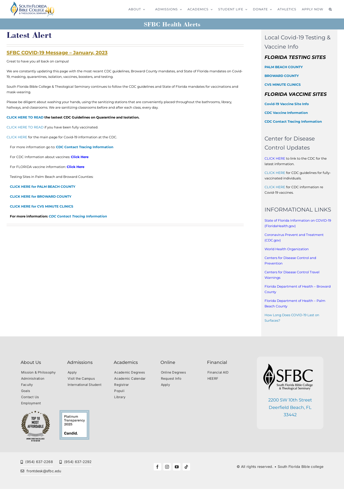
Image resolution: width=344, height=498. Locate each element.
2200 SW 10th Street (290, 400)
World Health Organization (287, 249)
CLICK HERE (17, 137)
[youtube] (176, 467)
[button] (330, 9)
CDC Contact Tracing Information (84, 147)
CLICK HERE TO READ (25, 117)
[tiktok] (186, 467)
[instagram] (167, 467)
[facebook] (157, 467)
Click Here (79, 157)
